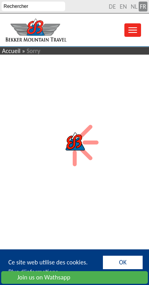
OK (123, 262)
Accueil (11, 51)
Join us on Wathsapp (37, 277)
